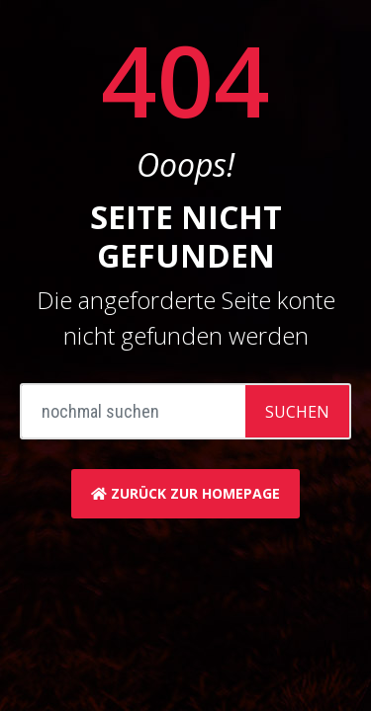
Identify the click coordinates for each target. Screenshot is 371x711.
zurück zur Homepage (185, 493)
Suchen (297, 412)
